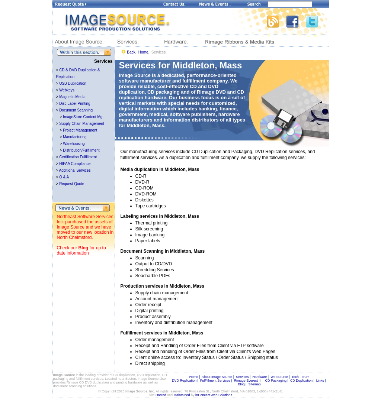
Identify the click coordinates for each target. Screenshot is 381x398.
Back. (131, 52)
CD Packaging (276, 380)
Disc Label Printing (74, 103)
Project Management (80, 130)
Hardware (259, 377)
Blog (84, 247)
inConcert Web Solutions (213, 395)
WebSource (279, 377)
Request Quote (71, 184)
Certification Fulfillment (78, 157)
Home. (143, 52)
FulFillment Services (215, 380)
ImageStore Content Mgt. (84, 117)
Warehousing (74, 144)
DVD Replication (184, 380)
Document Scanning (76, 110)
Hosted (161, 395)
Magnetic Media (72, 97)
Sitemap (254, 384)
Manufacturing (74, 137)
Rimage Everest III (248, 380)
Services (242, 377)
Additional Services (75, 170)
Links (320, 380)
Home (193, 377)
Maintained (182, 395)
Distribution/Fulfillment (81, 150)
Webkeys (66, 90)
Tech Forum (301, 377)
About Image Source (217, 377)
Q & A (64, 177)
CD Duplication (301, 380)
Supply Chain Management (81, 124)
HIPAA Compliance (74, 164)
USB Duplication (72, 83)
